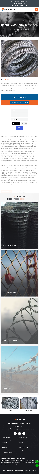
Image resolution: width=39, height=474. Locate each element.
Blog (17, 30)
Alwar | (25, 460)
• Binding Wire (4, 447)
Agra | (2, 460)
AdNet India (22, 472)
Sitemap (16, 472)
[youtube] (15, 433)
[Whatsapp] (37, 461)
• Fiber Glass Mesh (5, 450)
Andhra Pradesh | (18, 462)
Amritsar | (33, 460)
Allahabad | (20, 460)
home (11, 30)
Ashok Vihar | (34, 462)
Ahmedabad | (7, 460)
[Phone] (37, 465)
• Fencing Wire (22, 445)
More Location (14, 465)
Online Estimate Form (19, 102)
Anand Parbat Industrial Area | (7, 462)
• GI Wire (21, 442)
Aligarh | (16, 460)
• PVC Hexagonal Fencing (7, 452)
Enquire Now (25, 30)
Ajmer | (12, 460)
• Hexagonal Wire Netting (25, 450)
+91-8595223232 (20, 3)
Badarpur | (7, 464)
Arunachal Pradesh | (26, 462)
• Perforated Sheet (23, 447)
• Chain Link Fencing (23, 437)
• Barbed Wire (4, 442)
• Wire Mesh (22, 440)
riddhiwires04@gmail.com (19, 423)
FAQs (33, 470)
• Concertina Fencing (6, 440)
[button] (36, 9)
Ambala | (29, 460)
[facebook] (19, 433)
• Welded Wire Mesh (5, 437)
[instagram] (23, 433)
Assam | (3, 464)
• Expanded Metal (5, 445)
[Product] (19, 119)
